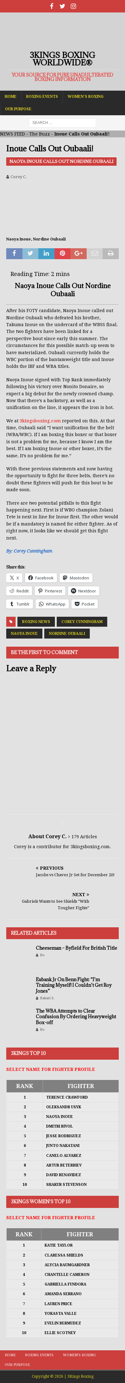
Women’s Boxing (85, 96)
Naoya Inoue (24, 633)
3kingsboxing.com (40, 420)
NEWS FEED (12, 133)
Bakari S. (47, 998)
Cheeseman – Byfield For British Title (76, 948)
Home (11, 96)
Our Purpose (18, 109)
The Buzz (39, 133)
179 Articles (84, 836)
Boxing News (36, 622)
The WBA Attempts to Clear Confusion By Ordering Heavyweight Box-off (76, 1016)
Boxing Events (42, 96)
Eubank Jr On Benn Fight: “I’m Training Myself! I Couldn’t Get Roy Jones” (74, 985)
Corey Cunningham (82, 622)
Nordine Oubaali (67, 633)
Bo (42, 955)
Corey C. (19, 176)
